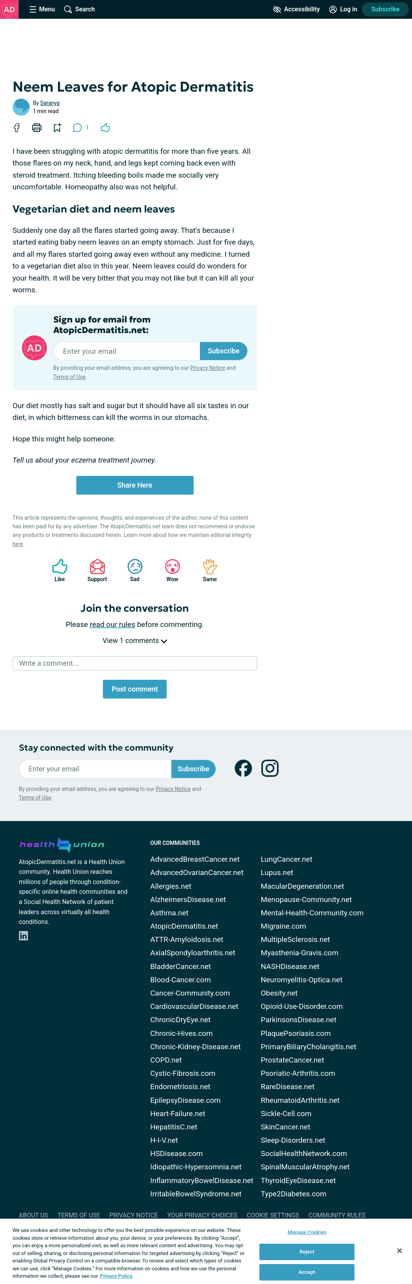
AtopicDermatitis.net (184, 926)
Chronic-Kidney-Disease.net (195, 1046)
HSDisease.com (176, 1153)
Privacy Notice (207, 368)
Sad (131, 570)
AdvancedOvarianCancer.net (196, 872)
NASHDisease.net (290, 966)
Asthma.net (169, 912)
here (18, 544)
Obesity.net (279, 993)
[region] (206, 1251)
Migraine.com (283, 926)
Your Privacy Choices (202, 1215)
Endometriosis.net (180, 1086)
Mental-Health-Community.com (312, 912)
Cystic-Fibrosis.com (183, 1073)
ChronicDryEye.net (180, 1019)
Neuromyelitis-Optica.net (302, 979)
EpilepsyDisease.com (185, 1100)
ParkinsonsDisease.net (298, 1019)
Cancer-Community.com (190, 993)
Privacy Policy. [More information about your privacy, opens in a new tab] (116, 1276)
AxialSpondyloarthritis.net (192, 952)
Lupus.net (277, 872)
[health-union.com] (62, 844)
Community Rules (337, 1215)
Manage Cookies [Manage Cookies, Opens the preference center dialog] (307, 1232)
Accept (307, 1272)
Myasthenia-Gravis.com (299, 952)
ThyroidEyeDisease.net (298, 1180)
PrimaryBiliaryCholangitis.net (308, 1046)
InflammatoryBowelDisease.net (202, 1180)
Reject (307, 1252)
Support (94, 570)
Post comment (135, 689)
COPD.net (166, 1059)
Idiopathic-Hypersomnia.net (195, 1166)
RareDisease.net (288, 1086)
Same (206, 570)
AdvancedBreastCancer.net (195, 859)
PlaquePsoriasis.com (296, 1033)
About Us (33, 1215)
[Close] (399, 1250)
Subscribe (385, 9)
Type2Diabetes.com (294, 1193)
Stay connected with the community (96, 747)
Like (56, 570)
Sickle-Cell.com (286, 1113)
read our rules (112, 624)
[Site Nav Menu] (42, 9)
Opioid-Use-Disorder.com (302, 1006)
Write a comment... (48, 663)
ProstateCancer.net (292, 1059)
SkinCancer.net (285, 1126)
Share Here (135, 485)
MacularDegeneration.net (302, 886)
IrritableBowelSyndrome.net (195, 1193)
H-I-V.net (164, 1140)
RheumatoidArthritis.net (300, 1100)
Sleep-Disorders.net (293, 1140)
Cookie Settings (273, 1215)
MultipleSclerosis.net (295, 939)
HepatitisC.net (173, 1126)
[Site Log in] (343, 9)
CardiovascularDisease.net (194, 1006)
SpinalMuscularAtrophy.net (305, 1166)
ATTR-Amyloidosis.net (186, 939)
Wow (168, 570)
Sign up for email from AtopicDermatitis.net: (102, 325)
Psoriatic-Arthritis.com (298, 1073)
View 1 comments (135, 640)
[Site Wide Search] (79, 9)
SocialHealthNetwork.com (304, 1153)
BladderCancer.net (180, 966)
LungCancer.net (287, 859)
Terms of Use (69, 377)
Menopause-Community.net (306, 899)
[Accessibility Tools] (296, 9)
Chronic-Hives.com (181, 1033)
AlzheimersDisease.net (188, 899)
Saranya (50, 103)
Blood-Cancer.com (180, 979)
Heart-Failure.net (177, 1113)
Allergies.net (170, 886)
